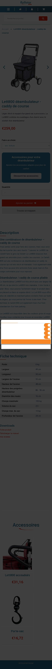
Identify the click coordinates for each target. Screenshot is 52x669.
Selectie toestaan (26, 346)
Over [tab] (42, 321)
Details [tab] (26, 321)
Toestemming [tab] (9, 321)
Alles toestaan (26, 341)
